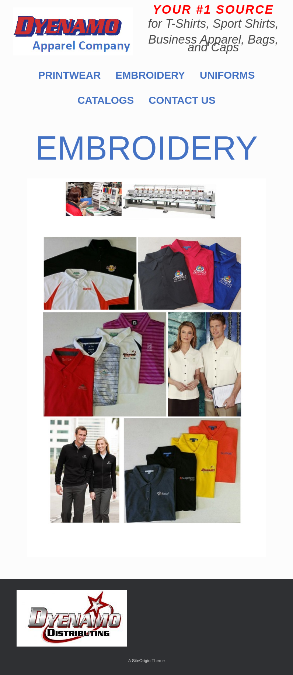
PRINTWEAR (69, 75)
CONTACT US (182, 100)
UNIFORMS (227, 75)
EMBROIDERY (150, 75)
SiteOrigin (141, 660)
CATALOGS (105, 100)
